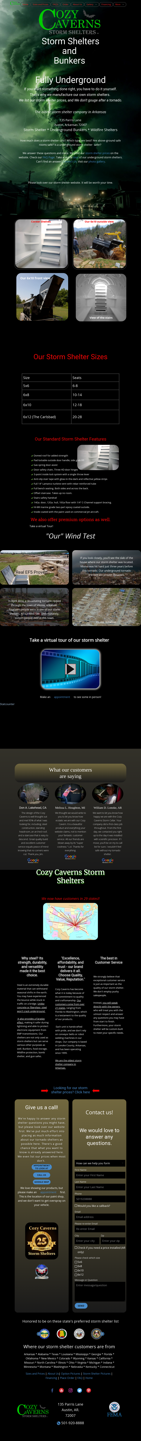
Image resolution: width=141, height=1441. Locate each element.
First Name (80, 1169)
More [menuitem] (117, 4)
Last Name (80, 1181)
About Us (53, 1373)
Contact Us (70, 161)
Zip (102, 1235)
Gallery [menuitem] (89, 4)
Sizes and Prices (35, 1373)
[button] (39, 1334)
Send (81, 1305)
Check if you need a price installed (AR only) (101, 1250)
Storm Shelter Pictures (96, 1373)
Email (78, 1211)
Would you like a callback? (94, 1206)
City (77, 1235)
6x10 (81, 1270)
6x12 (81, 1274)
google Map (41, 1182)
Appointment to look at (42, 1167)
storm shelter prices (97, 153)
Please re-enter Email (86, 1223)
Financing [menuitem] (106, 4)
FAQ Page (48, 157)
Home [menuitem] (25, 4)
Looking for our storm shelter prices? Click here (70, 1090)
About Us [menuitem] (77, 4)
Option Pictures (71, 1373)
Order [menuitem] (65, 4)
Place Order (67, 1378)
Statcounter (7, 704)
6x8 (80, 1266)
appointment (62, 697)
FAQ (80, 1378)
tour (75, 157)
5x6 (80, 1262)
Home (89, 1378)
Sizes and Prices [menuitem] (40, 4)
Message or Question (86, 1280)
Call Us (41, 1175)
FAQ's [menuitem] (55, 4)
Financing (52, 1378)
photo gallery (97, 161)
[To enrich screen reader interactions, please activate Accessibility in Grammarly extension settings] (100, 1291)
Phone (78, 1193)
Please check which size (87, 1257)
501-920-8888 (70, 1423)
